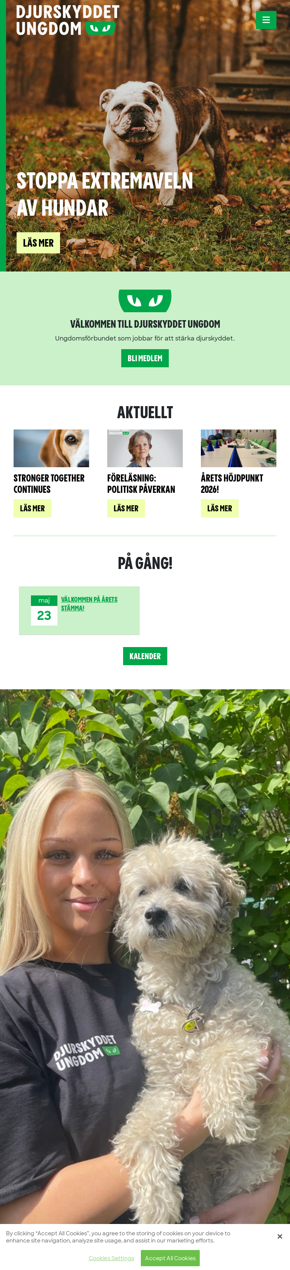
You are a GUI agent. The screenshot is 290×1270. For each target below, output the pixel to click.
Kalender (145, 656)
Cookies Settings (111, 1262)
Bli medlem (145, 358)
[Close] (280, 1239)
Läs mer (38, 243)
